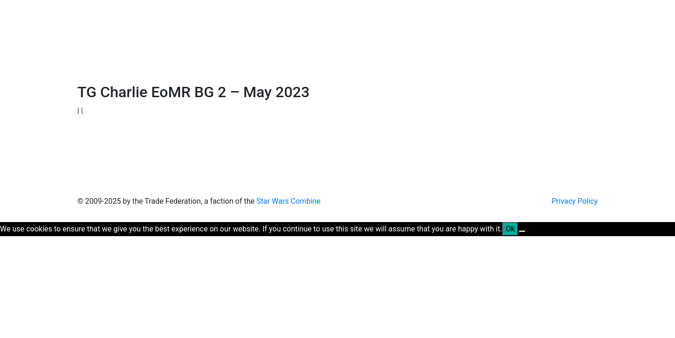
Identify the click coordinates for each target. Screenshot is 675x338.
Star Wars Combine (288, 201)
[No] (522, 231)
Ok (510, 228)
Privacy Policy (575, 201)
